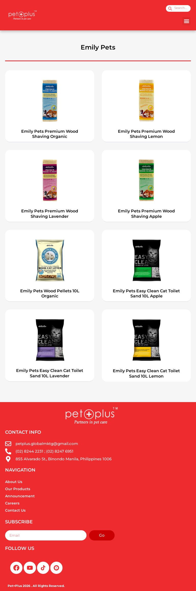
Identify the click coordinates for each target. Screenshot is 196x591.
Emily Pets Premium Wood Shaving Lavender (49, 214)
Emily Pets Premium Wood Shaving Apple (146, 214)
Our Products (17, 489)
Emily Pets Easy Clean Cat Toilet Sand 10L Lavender (49, 373)
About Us (13, 481)
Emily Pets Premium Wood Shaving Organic (49, 134)
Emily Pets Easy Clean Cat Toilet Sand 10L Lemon (146, 373)
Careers (12, 503)
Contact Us (15, 510)
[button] (186, 21)
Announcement (20, 496)
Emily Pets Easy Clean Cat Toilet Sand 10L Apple (146, 293)
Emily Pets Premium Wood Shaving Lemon (146, 134)
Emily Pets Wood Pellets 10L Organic (49, 293)
